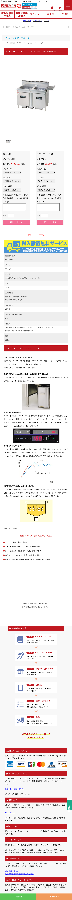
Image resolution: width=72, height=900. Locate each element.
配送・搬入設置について (15, 789)
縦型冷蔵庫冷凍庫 (7, 14)
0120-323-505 (28, 5)
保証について (10, 813)
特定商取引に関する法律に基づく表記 (20, 874)
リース (46, 21)
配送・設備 (27, 21)
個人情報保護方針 (12, 871)
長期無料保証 (37, 21)
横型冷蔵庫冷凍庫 (22, 14)
